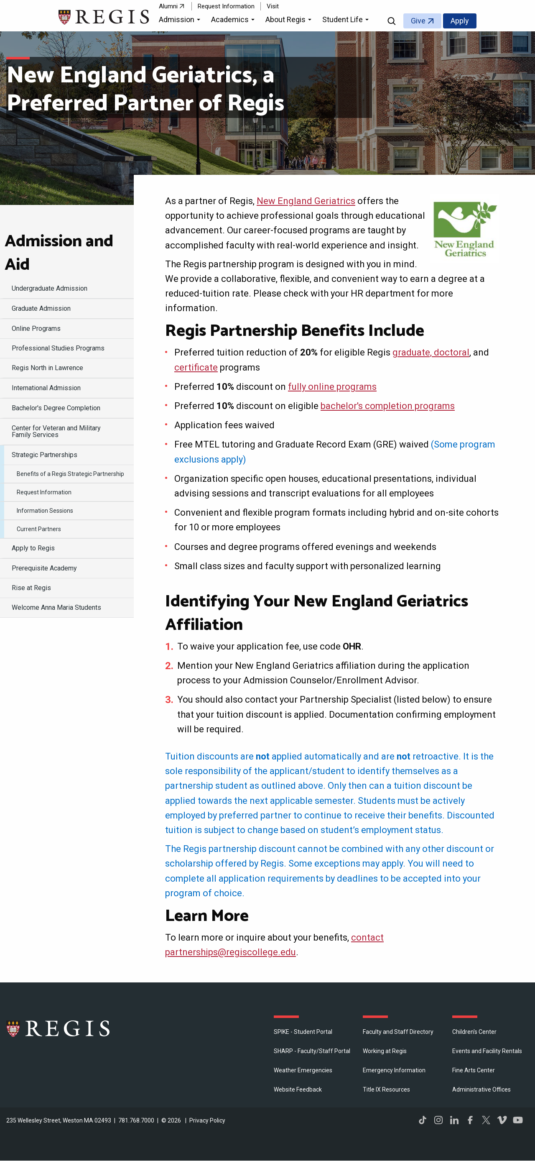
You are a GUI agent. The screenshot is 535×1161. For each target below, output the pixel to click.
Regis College (58, 1028)
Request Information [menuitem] (44, 492)
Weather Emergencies (303, 1070)
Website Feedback (298, 1089)
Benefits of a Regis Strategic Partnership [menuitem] (70, 474)
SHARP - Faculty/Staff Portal (312, 1051)
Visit (273, 6)
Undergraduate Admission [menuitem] (49, 288)
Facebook (470, 1120)
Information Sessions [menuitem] (45, 510)
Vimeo (502, 1120)
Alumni (168, 6)
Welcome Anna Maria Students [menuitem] (56, 607)
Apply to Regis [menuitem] (33, 548)
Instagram (438, 1120)
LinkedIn (454, 1120)
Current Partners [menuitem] (39, 529)
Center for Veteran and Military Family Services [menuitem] (56, 431)
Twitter (486, 1120)
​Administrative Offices (481, 1089)
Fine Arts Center (473, 1070)
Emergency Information (394, 1070)
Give (418, 20)
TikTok (423, 1120)
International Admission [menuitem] (46, 388)
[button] (181, 20)
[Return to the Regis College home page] (104, 16)
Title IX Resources (386, 1089)
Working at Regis (385, 1051)
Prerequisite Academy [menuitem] (44, 568)
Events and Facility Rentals (487, 1051)
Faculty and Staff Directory (398, 1031)
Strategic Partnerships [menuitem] (44, 455)
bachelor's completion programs (388, 406)
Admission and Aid (59, 253)
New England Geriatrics (306, 201)
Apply (460, 20)
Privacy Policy (207, 1120)
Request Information (226, 6)
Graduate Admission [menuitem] (41, 308)
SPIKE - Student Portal (303, 1031)
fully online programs (332, 386)
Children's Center (474, 1031)
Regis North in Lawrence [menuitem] (47, 368)
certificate (196, 367)
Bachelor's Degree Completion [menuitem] (56, 408)
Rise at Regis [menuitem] (31, 588)
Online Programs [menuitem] (36, 328)
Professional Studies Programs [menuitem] (58, 348)
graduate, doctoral (430, 352)
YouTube (518, 1120)
